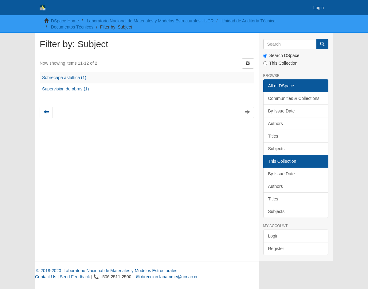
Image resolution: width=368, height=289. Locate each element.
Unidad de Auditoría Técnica (248, 20)
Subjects (276, 148)
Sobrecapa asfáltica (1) (64, 77)
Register (276, 248)
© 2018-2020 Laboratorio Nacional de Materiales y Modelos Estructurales (106, 270)
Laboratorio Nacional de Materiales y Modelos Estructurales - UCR (150, 20)
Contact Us (45, 276)
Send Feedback (75, 276)
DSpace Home (65, 20)
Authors (275, 123)
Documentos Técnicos (72, 27)
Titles (273, 136)
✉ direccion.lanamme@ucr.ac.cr (166, 276)
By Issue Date (281, 110)
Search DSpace (281, 55)
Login (273, 236)
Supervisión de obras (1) (65, 88)
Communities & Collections (293, 98)
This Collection (280, 63)
